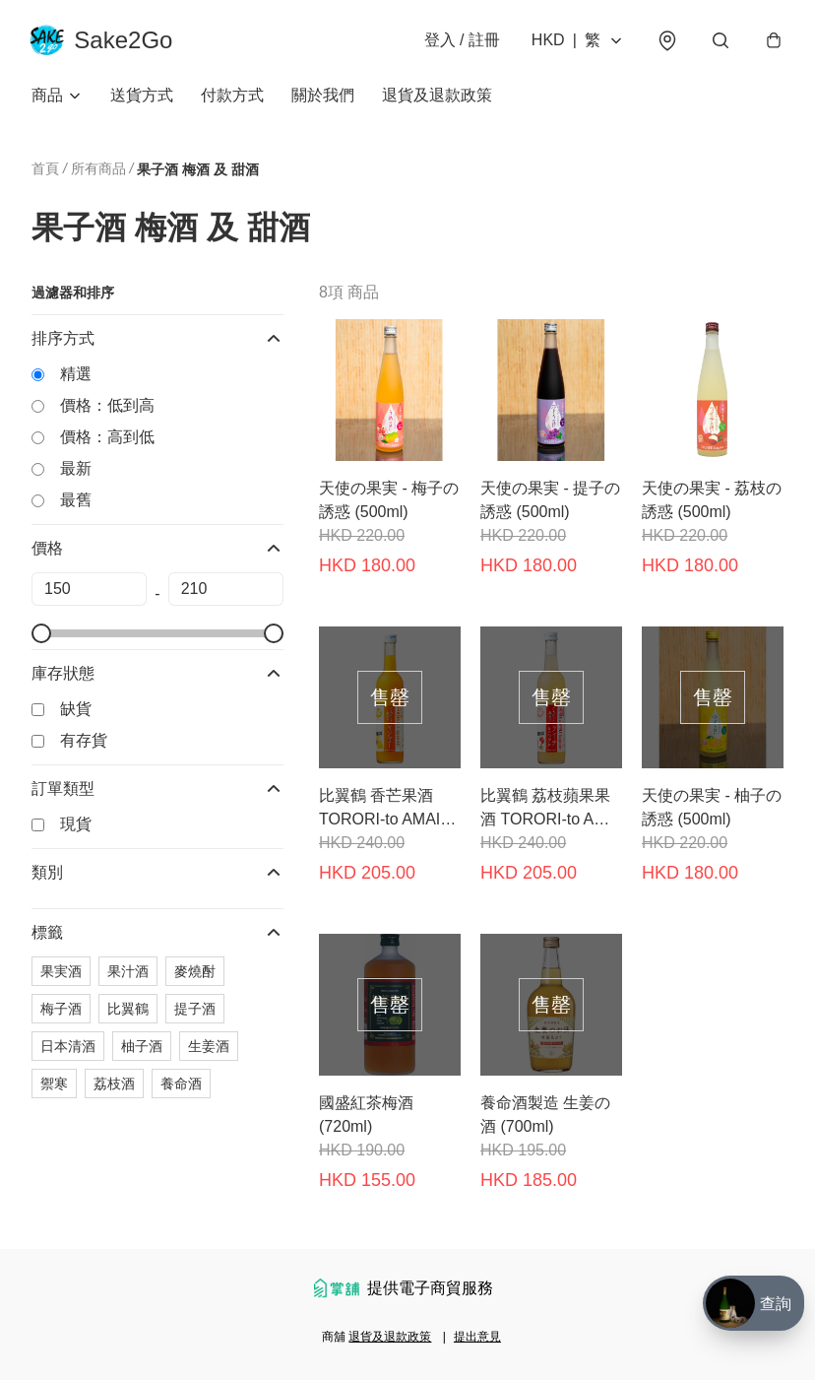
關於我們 (322, 98)
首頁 (45, 171)
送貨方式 (141, 98)
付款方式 (232, 98)
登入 (460, 41)
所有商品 (98, 171)
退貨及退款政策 (437, 98)
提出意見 (477, 1337)
